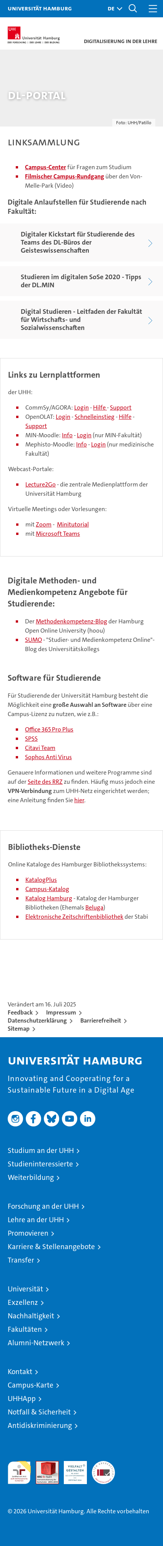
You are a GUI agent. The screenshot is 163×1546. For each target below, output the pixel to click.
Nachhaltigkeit (31, 1316)
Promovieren (28, 1233)
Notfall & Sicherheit (39, 1412)
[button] (113, 8)
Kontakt (20, 1371)
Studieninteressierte (40, 1164)
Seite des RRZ (45, 782)
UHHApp (22, 1398)
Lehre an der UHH (36, 1219)
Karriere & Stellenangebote (51, 1246)
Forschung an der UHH (43, 1206)
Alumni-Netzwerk (36, 1343)
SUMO (33, 640)
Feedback (20, 1012)
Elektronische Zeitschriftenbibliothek (74, 917)
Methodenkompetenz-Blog (71, 621)
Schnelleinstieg (95, 417)
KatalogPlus (41, 880)
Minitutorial (73, 524)
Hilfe (100, 407)
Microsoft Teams (58, 534)
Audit (43, 1465)
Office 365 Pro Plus (49, 729)
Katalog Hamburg (48, 898)
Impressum (61, 1012)
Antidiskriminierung (40, 1425)
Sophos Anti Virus (48, 757)
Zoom (44, 524)
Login (81, 407)
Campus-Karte (30, 1385)
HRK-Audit (71, 1469)
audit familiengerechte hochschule (19, 1472)
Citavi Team (40, 748)
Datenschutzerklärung (37, 1020)
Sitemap (19, 1029)
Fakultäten (25, 1329)
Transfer (21, 1260)
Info (67, 435)
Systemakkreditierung (103, 1465)
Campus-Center (45, 167)
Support (120, 407)
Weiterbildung (31, 1177)
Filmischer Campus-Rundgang (64, 176)
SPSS (31, 739)
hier (79, 800)
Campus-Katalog (47, 889)
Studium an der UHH (41, 1150)
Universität (25, 1289)
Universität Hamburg (40, 8)
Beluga (94, 907)
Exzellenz (23, 1302)
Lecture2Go (40, 484)
